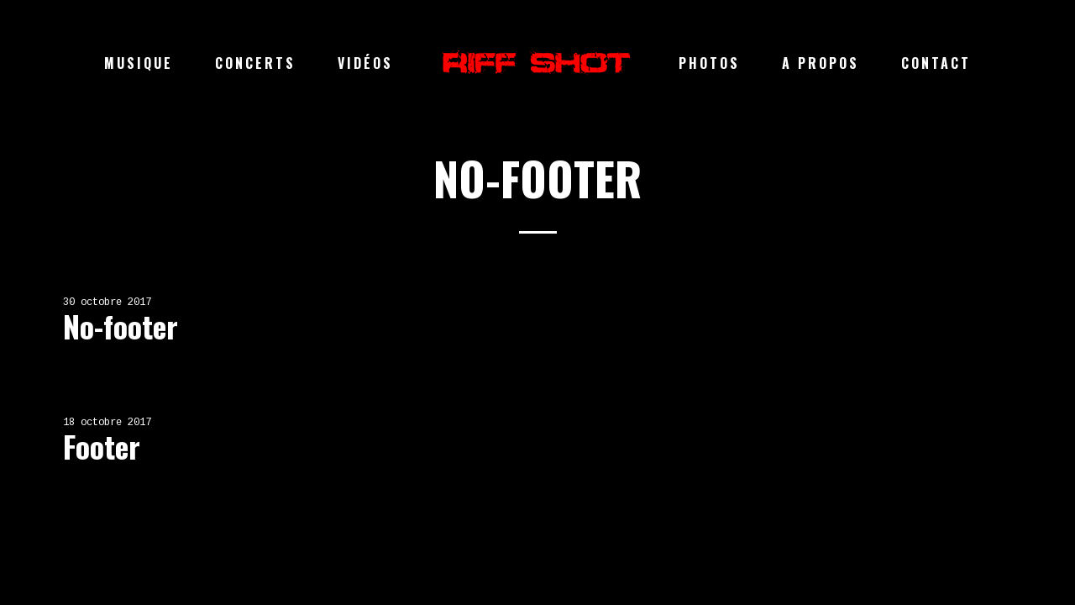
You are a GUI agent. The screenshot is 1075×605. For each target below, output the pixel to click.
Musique (138, 63)
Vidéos (365, 63)
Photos (709, 63)
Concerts (255, 63)
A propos (820, 63)
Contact (936, 63)
